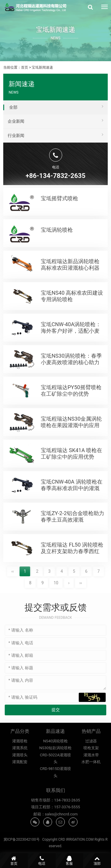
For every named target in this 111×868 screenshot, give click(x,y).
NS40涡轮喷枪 (55, 773)
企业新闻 (55, 120)
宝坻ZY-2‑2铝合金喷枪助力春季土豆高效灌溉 (72, 534)
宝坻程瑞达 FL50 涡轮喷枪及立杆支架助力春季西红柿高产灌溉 (72, 568)
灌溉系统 (20, 772)
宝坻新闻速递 (42, 67)
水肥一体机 (91, 786)
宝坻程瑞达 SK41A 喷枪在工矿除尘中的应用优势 (71, 471)
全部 (56, 106)
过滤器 (91, 765)
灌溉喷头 (20, 779)
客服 (69, 861)
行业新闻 (55, 135)
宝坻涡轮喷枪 (57, 247)
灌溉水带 (91, 779)
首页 (24, 67)
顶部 (97, 861)
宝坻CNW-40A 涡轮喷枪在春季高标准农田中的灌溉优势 (71, 505)
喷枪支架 (91, 772)
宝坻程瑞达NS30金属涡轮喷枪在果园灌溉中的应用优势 (71, 442)
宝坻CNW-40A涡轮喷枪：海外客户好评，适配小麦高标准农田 (71, 348)
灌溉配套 (20, 786)
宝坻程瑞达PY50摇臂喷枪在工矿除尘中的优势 (71, 408)
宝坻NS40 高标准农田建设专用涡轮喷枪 (72, 313)
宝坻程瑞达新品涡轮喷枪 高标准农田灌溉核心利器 (70, 282)
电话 (42, 861)
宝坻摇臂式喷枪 (59, 198)
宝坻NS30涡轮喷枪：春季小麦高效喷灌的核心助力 (71, 376)
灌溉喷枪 (20, 765)
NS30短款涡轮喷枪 (55, 780)
